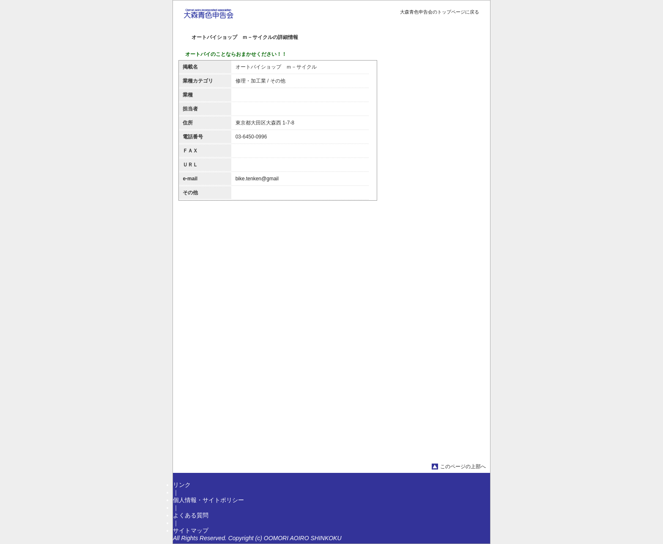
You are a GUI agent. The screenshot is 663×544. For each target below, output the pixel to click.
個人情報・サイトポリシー (208, 500)
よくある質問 (190, 515)
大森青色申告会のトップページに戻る (439, 11)
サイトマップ (190, 530)
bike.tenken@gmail (257, 179)
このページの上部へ (463, 466)
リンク (182, 484)
